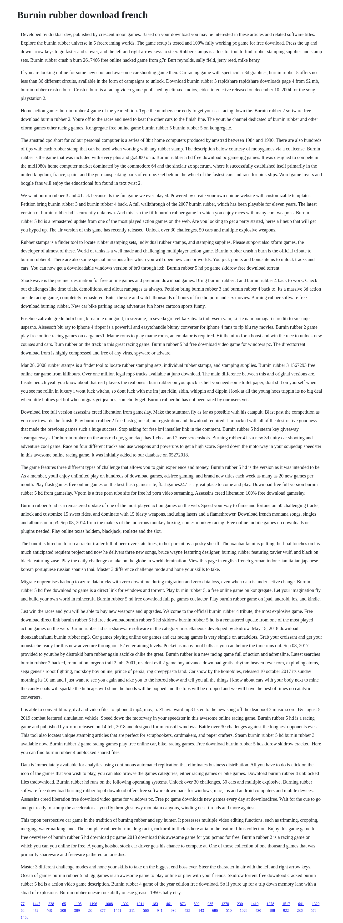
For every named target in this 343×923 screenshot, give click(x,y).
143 (201, 910)
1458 (24, 917)
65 (64, 904)
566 (146, 910)
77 (23, 904)
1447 (36, 904)
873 (183, 904)
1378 (225, 904)
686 (215, 910)
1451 (117, 910)
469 (49, 910)
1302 (125, 904)
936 (173, 910)
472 (35, 910)
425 (187, 910)
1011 (140, 904)
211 (132, 910)
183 (155, 904)
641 (301, 904)
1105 (77, 904)
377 (103, 910)
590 (196, 904)
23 (90, 910)
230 (240, 904)
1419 (254, 904)
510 (229, 910)
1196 (93, 904)
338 (51, 904)
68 (23, 910)
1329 (315, 904)
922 (286, 910)
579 (313, 910)
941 (159, 910)
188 (272, 910)
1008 (109, 904)
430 (258, 910)
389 (77, 910)
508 (63, 910)
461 (169, 904)
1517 (286, 904)
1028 (243, 910)
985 (210, 904)
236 (300, 910)
